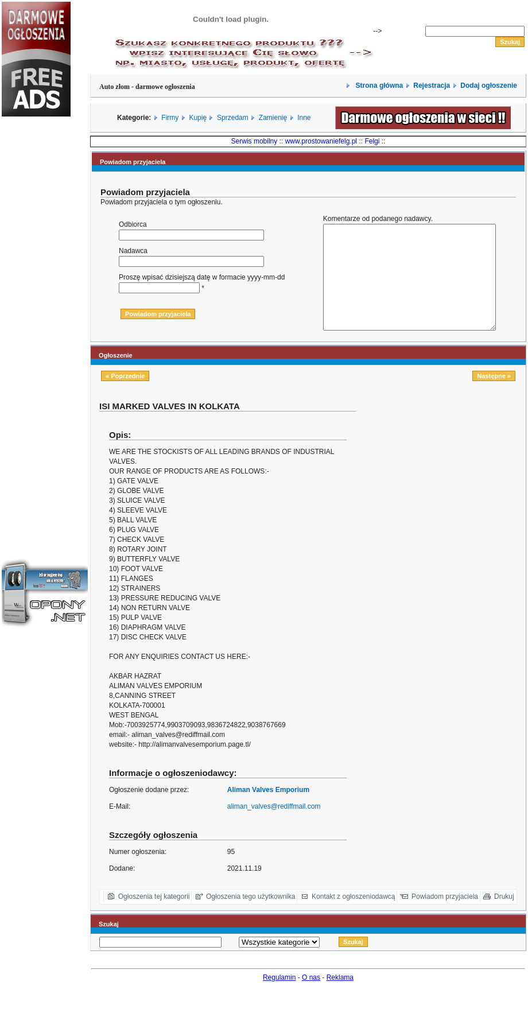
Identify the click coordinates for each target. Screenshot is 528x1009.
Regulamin (279, 998)
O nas (311, 998)
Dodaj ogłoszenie (488, 86)
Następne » (494, 396)
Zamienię (273, 118)
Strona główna (378, 86)
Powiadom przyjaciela (444, 917)
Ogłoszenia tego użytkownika (250, 917)
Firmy (169, 118)
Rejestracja (431, 86)
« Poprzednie (125, 396)
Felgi (371, 141)
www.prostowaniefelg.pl (321, 141)
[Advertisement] (36, 318)
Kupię (198, 118)
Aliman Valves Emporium (268, 810)
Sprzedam (233, 118)
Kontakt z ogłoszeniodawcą (353, 917)
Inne (303, 118)
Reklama (340, 998)
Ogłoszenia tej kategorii (154, 917)
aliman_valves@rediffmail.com (274, 827)
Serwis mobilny (254, 141)
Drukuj (504, 917)
